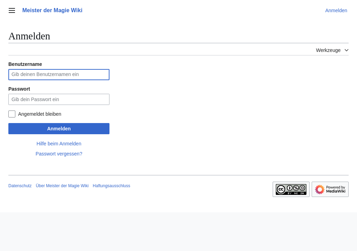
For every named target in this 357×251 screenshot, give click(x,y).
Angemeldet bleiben (39, 114)
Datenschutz (20, 185)
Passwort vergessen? (59, 154)
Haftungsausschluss (111, 185)
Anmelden (59, 128)
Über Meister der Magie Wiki (62, 185)
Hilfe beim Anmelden (59, 143)
